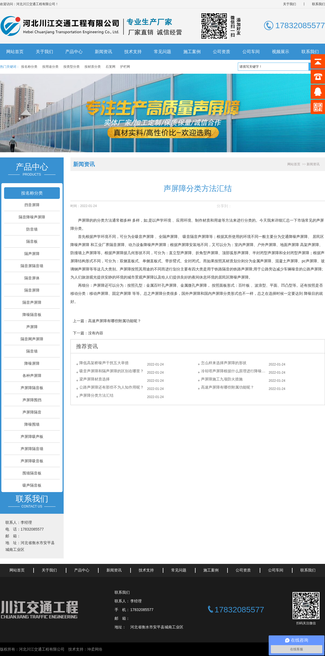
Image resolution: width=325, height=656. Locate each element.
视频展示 (280, 51)
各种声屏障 (31, 375)
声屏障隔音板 (32, 388)
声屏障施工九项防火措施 (222, 379)
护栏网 (125, 67)
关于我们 (289, 4)
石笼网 (110, 67)
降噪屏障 (32, 363)
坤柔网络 (94, 649)
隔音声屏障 (31, 302)
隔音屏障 (32, 290)
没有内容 (95, 333)
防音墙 (32, 229)
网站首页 (15, 51)
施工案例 (192, 51)
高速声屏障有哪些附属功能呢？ (114, 321)
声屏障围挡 (31, 400)
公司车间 (251, 51)
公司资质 (221, 51)
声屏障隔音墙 (32, 449)
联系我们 (318, 4)
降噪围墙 (32, 424)
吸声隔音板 (31, 485)
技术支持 (133, 51)
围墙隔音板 (31, 473)
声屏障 (32, 327)
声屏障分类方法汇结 (96, 395)
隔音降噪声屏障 (32, 217)
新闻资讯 (103, 51)
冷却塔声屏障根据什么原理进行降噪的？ (235, 371)
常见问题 (162, 51)
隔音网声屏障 (32, 339)
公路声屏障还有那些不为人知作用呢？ (111, 387)
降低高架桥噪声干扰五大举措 (104, 363)
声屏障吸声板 (32, 436)
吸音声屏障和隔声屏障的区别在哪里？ (111, 371)
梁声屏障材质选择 (94, 379)
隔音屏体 (32, 278)
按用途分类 (50, 67)
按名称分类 (29, 67)
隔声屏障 (32, 253)
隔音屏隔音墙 (32, 266)
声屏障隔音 (31, 412)
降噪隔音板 (31, 314)
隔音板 (32, 241)
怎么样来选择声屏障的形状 (223, 363)
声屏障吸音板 (32, 461)
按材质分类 (92, 67)
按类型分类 (71, 67)
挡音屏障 (32, 205)
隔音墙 (32, 351)
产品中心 (74, 51)
